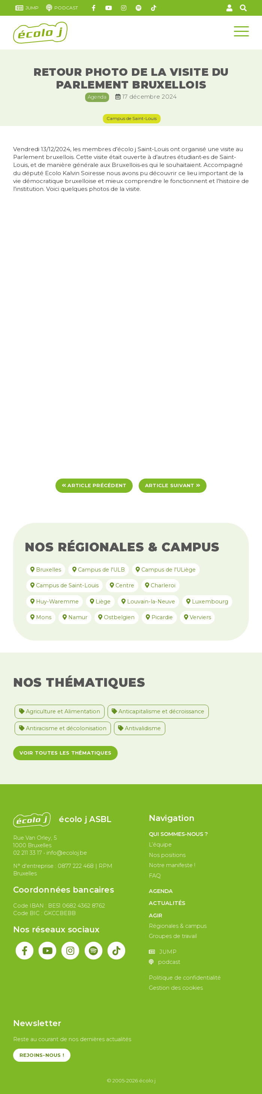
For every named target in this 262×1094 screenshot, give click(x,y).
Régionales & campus (178, 926)
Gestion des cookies (176, 987)
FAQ (155, 875)
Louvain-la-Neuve (147, 601)
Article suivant (172, 485)
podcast (62, 8)
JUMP (27, 8)
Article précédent (94, 485)
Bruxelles (44, 569)
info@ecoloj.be (66, 852)
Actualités (167, 903)
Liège (98, 601)
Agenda (97, 97)
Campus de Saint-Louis (131, 118)
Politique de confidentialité (185, 977)
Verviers (196, 617)
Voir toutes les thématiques (65, 753)
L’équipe (160, 844)
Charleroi (159, 585)
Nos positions (167, 855)
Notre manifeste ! (172, 865)
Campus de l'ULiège (164, 569)
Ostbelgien (115, 617)
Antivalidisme (139, 728)
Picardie (157, 617)
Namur (73, 617)
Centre (120, 585)
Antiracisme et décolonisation (62, 728)
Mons (39, 617)
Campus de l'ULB (97, 569)
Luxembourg (206, 601)
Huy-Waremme (53, 601)
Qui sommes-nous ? (178, 834)
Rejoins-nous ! (41, 1055)
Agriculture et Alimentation (59, 711)
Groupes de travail (173, 936)
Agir (155, 915)
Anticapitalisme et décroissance (158, 711)
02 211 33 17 (27, 852)
